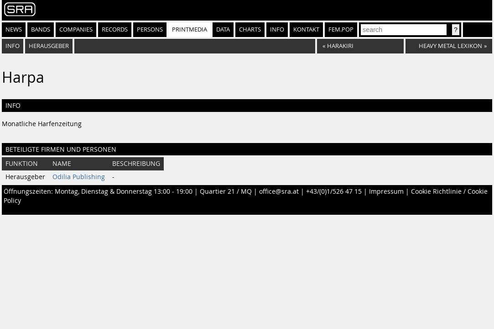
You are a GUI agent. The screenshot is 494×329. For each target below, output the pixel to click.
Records (115, 29)
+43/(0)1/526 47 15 (334, 191)
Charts (250, 29)
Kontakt (306, 29)
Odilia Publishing (78, 177)
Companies (76, 29)
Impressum (386, 191)
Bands (40, 29)
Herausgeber (49, 46)
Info (277, 29)
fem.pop (341, 29)
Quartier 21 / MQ (226, 191)
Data (223, 29)
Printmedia (189, 29)
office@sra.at (279, 191)
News (13, 29)
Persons (150, 29)
